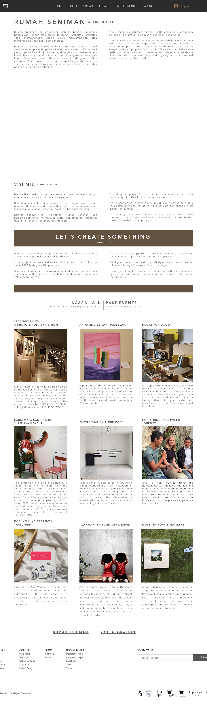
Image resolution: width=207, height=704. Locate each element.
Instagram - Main (74, 653)
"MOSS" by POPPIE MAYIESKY (163, 524)
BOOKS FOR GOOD (156, 324)
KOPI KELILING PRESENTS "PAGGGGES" (33, 523)
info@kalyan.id (68, 262)
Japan (48, 657)
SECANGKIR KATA (27, 321)
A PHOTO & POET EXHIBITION (36, 324)
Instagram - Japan (75, 657)
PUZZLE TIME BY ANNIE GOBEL (102, 422)
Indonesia (49, 653)
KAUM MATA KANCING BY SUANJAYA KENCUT (33, 421)
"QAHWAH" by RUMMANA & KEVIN (104, 524)
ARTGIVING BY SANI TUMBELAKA (103, 324)
